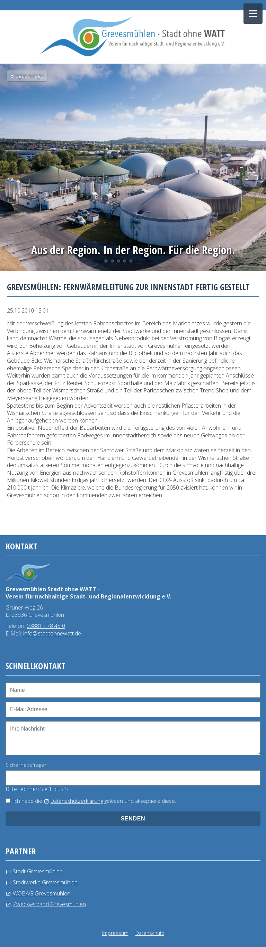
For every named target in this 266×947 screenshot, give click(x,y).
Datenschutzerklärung (77, 800)
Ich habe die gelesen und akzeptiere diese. (95, 800)
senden (133, 818)
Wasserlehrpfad (118, 261)
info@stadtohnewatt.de (52, 633)
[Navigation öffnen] (253, 13)
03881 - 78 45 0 (46, 626)
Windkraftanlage (124, 261)
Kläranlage (131, 261)
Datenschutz (149, 933)
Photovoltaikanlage (112, 261)
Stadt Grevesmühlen (38, 871)
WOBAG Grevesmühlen (41, 893)
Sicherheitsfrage (26, 764)
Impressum (115, 933)
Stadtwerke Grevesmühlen (45, 882)
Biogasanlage (106, 261)
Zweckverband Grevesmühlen (49, 904)
